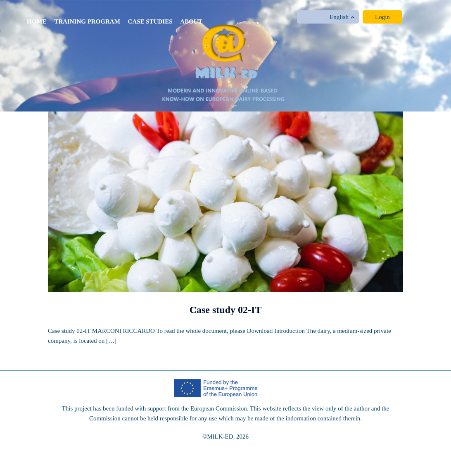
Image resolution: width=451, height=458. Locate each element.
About (191, 21)
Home (37, 21)
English (342, 17)
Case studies (150, 21)
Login (382, 17)
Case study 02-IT (226, 309)
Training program (87, 21)
